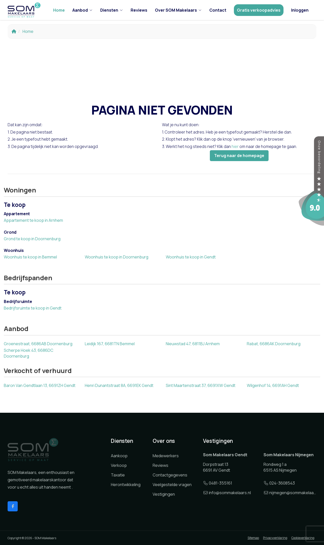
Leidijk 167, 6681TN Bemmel (110, 343)
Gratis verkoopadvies (258, 10)
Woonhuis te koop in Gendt (191, 257)
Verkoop (119, 465)
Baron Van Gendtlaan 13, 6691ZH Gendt (39, 385)
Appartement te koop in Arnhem (33, 220)
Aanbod (82, 10)
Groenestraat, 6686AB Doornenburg (38, 343)
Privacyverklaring (275, 538)
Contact (217, 10)
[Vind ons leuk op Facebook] (13, 506)
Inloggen (300, 10)
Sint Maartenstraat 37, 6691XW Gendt (200, 385)
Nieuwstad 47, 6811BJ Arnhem (193, 343)
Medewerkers (166, 456)
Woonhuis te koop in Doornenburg (116, 257)
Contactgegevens (170, 475)
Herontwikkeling (125, 484)
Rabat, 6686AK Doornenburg (273, 343)
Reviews (139, 10)
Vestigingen (164, 494)
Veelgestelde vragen (172, 484)
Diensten (111, 10)
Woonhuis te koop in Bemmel (30, 257)
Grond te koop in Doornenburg (32, 239)
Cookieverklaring (302, 538)
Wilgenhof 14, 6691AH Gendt (273, 385)
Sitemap (253, 538)
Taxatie (118, 475)
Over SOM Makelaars (178, 10)
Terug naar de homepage (239, 155)
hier (235, 146)
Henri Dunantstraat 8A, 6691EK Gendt (119, 385)
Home (59, 10)
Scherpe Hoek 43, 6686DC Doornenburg (28, 353)
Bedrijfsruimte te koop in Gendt (33, 308)
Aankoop (119, 456)
